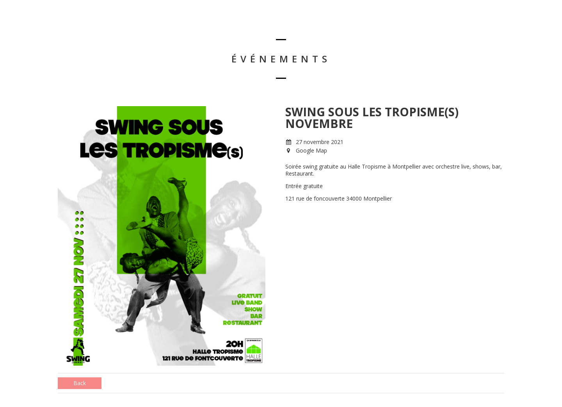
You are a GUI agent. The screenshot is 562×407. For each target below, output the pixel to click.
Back (79, 383)
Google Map (311, 150)
